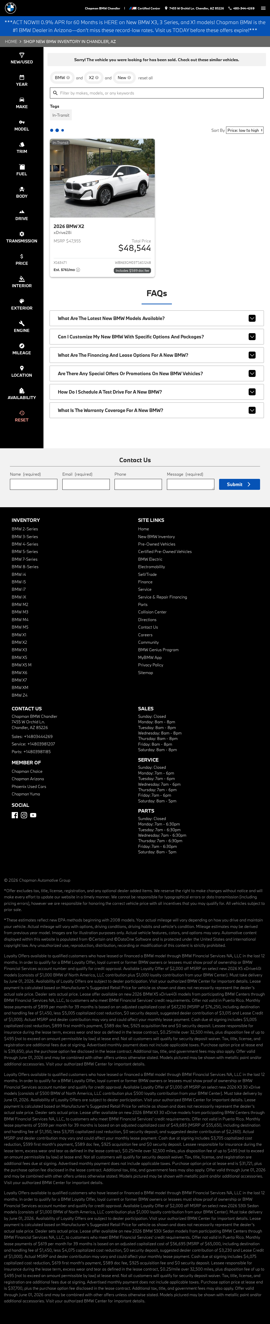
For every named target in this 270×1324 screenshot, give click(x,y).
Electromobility (151, 566)
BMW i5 (19, 581)
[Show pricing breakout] (67, 270)
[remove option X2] (93, 77)
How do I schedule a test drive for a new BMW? (157, 391)
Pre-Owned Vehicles (156, 544)
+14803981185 (37, 751)
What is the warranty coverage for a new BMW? (157, 410)
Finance (145, 581)
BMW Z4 (20, 695)
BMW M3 (20, 611)
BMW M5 (20, 627)
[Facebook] (15, 815)
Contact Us (148, 627)
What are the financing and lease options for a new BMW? (157, 355)
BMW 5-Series (25, 551)
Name (25, 474)
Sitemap (145, 672)
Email (77, 474)
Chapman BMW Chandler (102, 8)
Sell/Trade (147, 574)
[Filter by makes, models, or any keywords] (157, 93)
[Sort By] (245, 130)
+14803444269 (38, 736)
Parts (143, 604)
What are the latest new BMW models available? (157, 318)
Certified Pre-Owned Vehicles (165, 551)
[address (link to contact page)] (194, 8)
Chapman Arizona (28, 778)
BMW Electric (150, 559)
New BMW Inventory (156, 536)
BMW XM (20, 687)
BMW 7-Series (25, 559)
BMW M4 (20, 619)
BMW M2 (20, 604)
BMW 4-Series (25, 544)
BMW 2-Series (25, 528)
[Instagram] (24, 815)
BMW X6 (19, 672)
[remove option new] (124, 77)
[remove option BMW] (62, 77)
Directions (147, 619)
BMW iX (19, 596)
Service (145, 589)
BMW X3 (19, 649)
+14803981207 (41, 743)
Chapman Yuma (26, 793)
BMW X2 (19, 642)
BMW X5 (19, 657)
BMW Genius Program (158, 649)
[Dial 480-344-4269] (241, 8)
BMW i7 (19, 589)
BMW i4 (19, 574)
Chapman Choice (27, 771)
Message (185, 474)
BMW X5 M (22, 664)
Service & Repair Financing (162, 596)
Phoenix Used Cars (29, 786)
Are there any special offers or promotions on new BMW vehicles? (157, 373)
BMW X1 (19, 634)
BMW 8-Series (25, 566)
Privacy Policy (150, 664)
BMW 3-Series (25, 536)
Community (148, 642)
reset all (145, 77)
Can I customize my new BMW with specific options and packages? (157, 336)
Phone (120, 474)
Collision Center (152, 611)
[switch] (263, 8)
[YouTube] (33, 815)
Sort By (218, 130)
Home (11, 41)
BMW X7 (19, 680)
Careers (145, 634)
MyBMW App (150, 657)
